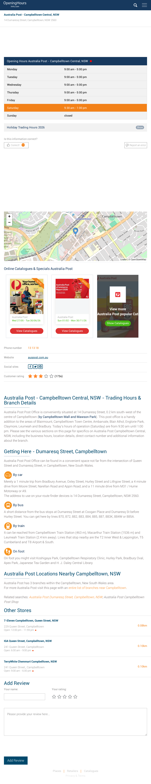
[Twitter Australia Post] (35, 366)
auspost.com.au (38, 357)
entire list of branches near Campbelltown (97, 588)
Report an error (136, 145)
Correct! (16, 145)
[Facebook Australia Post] (30, 366)
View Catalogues (26, 330)
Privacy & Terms (75, 775)
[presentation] (34, 748)
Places (57, 771)
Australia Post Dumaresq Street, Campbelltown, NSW (65, 597)
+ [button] (9, 217)
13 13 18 (33, 347)
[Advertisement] (75, 43)
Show (140, 127)
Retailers (72, 771)
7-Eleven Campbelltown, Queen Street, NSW (31, 620)
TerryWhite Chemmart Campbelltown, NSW (30, 661)
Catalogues (91, 771)
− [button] (9, 223)
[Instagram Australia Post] (40, 366)
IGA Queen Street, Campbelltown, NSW (28, 641)
